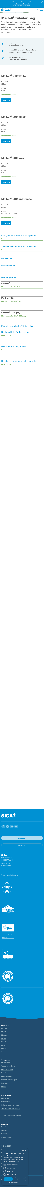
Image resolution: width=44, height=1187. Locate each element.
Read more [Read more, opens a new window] (16, 1161)
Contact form (6, 865)
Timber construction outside (11, 1115)
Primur (3, 1049)
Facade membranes (8, 1073)
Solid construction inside (10, 1105)
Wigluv (3, 1038)
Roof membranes (7, 1069)
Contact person (6, 1137)
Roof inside (5, 1098)
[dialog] (15, 1166)
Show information (8, 94)
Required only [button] (20, 1179)
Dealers (4, 1134)
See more (4, 1052)
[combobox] (23, 1150)
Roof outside (5, 1102)
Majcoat (4, 1035)
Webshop (21, 838)
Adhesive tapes (6, 1076)
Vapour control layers (8, 1066)
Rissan (3, 1045)
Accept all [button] (8, 1179)
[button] (3, 826)
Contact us (21, 845)
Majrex (3, 1032)
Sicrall (3, 1042)
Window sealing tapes (9, 1080)
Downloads (5, 1127)
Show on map (6, 863)
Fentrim (4, 1028)
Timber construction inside (10, 1112)
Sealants (4, 1083)
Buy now (6, 100)
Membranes (5, 1063)
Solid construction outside (10, 1108)
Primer (3, 1086)
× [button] (25, 1150)
